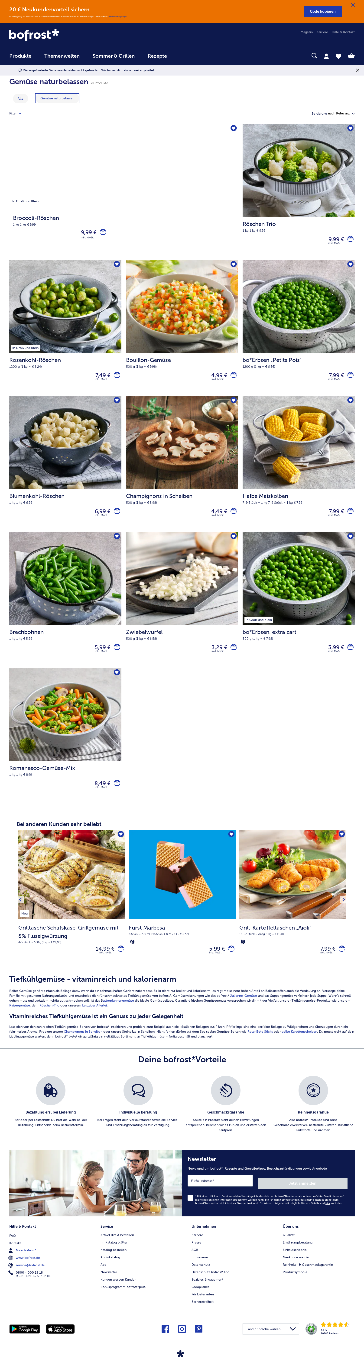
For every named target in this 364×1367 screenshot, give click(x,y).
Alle (20, 99)
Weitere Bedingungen (117, 16)
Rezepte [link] (157, 56)
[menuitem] (20, 58)
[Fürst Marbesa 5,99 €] (182, 911)
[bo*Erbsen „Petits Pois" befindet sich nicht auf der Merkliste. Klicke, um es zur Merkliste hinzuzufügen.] (349, 267)
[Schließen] (353, 5)
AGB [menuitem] (195, 1258)
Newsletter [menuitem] (109, 1280)
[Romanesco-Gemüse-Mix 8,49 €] (65, 746)
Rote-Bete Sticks (260, 1044)
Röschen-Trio (49, 1018)
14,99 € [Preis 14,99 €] (102, 960)
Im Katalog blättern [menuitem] (115, 1251)
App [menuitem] (103, 1273)
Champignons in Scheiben (83, 1044)
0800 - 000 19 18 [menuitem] (26, 1280)
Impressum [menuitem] (200, 1266)
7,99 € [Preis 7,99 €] (333, 378)
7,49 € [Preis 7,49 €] (100, 378)
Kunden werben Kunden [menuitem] (118, 1288)
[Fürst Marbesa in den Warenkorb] (229, 960)
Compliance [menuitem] (201, 1295)
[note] (71, 944)
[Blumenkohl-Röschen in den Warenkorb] (115, 516)
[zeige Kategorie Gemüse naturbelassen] (57, 98)
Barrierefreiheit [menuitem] (203, 1310)
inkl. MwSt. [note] (105, 965)
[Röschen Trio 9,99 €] (299, 193)
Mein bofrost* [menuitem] (22, 1258)
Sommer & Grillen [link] (114, 56)
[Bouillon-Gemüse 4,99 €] (182, 331)
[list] (182, 1116)
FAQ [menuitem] (12, 1243)
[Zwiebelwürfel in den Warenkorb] (232, 654)
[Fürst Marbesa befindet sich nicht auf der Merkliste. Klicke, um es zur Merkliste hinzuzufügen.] (230, 845)
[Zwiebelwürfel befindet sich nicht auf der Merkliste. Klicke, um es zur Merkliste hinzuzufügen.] (233, 543)
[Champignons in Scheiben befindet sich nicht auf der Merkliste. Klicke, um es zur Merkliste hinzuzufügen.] (233, 405)
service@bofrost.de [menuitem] (27, 1273)
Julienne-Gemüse (243, 1008)
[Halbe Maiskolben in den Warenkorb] (349, 516)
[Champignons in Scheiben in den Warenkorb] (232, 516)
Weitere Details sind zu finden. (322, 1213)
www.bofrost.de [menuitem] (24, 1265)
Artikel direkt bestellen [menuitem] (117, 1243)
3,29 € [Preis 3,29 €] (216, 654)
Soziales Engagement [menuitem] (207, 1288)
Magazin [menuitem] (307, 32)
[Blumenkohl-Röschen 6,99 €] (65, 469)
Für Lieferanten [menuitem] (203, 1303)
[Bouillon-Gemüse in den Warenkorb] (232, 378)
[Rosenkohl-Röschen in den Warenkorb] (115, 378)
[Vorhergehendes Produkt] (21, 911)
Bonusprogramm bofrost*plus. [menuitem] (123, 1295)
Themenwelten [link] (62, 56)
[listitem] (24, 923)
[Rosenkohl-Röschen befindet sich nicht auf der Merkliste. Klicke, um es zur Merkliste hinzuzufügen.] (116, 267)
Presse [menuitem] (196, 1251)
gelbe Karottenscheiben (299, 1044)
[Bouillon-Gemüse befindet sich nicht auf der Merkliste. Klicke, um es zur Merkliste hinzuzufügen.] (233, 267)
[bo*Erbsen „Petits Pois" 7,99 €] (299, 331)
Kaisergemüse (19, 1018)
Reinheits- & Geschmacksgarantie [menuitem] (308, 1273)
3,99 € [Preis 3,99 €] (333, 654)
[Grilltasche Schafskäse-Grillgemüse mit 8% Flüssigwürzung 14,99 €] (71, 911)
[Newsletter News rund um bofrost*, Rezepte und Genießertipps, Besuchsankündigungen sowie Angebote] (268, 1194)
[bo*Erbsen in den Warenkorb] (349, 654)
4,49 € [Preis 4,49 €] (216, 516)
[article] (182, 1019)
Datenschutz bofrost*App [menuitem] (210, 1280)
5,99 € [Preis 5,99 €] (100, 654)
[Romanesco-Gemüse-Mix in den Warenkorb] (115, 792)
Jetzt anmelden (327, 1193)
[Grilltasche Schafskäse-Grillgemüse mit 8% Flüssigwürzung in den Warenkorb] (119, 960)
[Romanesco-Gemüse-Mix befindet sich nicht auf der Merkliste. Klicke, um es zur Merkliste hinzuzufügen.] (116, 681)
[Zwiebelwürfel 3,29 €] (182, 607)
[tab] (326, 56)
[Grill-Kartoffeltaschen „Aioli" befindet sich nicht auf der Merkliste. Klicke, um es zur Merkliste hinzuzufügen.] (341, 845)
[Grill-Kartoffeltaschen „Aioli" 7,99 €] (292, 911)
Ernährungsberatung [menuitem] (297, 1251)
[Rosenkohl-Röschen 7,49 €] (65, 331)
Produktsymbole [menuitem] (295, 1280)
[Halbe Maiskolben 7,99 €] (299, 469)
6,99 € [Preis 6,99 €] (100, 516)
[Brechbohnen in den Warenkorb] (115, 654)
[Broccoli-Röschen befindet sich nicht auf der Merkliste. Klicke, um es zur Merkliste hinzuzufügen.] (233, 129)
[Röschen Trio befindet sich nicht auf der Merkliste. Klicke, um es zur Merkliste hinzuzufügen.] (349, 129)
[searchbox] (183, 55)
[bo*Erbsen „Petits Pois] (349, 378)
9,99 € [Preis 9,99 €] (86, 233)
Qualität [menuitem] (289, 1243)
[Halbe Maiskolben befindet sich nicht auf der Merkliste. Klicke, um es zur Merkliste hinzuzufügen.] (349, 405)
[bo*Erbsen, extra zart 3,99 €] (299, 607)
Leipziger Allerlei (94, 1018)
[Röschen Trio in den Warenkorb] (349, 240)
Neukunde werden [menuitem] (296, 1266)
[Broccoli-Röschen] (123, 193)
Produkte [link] (20, 56)
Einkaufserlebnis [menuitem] (294, 1258)
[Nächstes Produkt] (343, 911)
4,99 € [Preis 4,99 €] (216, 378)
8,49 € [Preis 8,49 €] (100, 792)
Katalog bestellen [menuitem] (114, 1258)
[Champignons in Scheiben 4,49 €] (182, 469)
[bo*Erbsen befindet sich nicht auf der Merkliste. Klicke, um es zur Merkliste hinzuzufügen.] (349, 543)
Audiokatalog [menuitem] (110, 1266)
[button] (323, 11)
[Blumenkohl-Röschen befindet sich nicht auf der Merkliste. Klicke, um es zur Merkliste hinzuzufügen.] (116, 405)
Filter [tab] (18, 113)
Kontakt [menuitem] (15, 1251)
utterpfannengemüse (118, 1013)
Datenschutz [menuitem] (201, 1273)
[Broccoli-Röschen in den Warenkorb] (101, 233)
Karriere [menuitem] (322, 32)
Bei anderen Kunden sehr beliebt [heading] (58, 834)
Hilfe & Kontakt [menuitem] (343, 32)
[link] (61, 35)
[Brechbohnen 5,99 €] (65, 607)
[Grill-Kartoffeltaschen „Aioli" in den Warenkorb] (340, 960)
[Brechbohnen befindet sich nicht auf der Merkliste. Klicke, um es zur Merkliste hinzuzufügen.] (116, 543)
